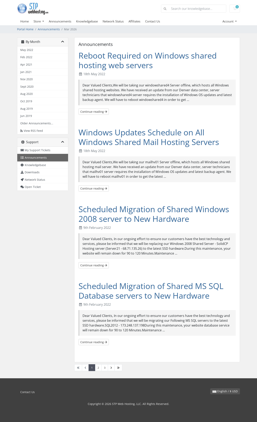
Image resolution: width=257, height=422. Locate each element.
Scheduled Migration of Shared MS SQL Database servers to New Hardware (151, 290)
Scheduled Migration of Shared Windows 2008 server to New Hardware (154, 214)
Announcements (60, 21)
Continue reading (93, 112)
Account (228, 21)
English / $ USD (225, 391)
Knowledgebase (87, 21)
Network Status (113, 21)
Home (24, 21)
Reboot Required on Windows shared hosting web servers (148, 60)
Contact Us (152, 21)
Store (38, 21)
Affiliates (134, 21)
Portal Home (25, 29)
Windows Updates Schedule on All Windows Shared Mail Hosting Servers (149, 137)
